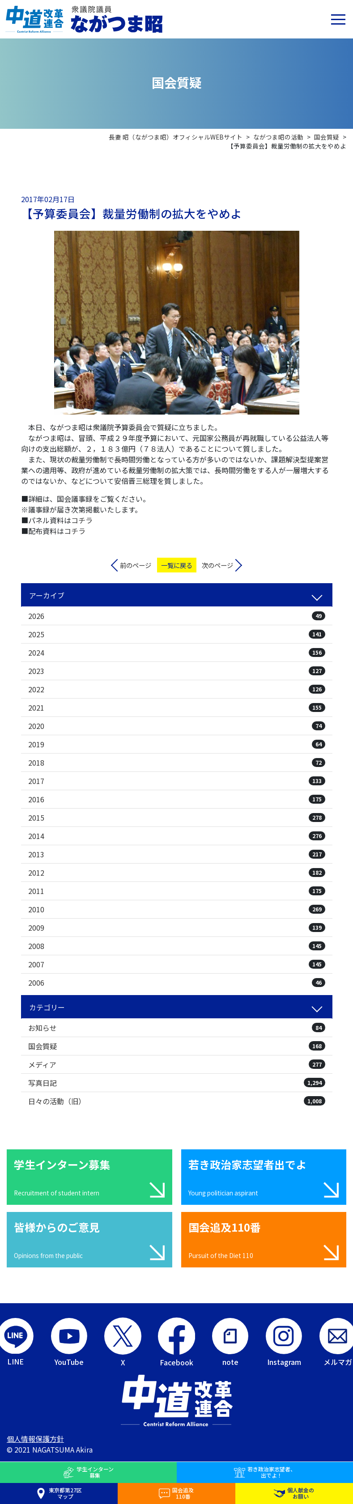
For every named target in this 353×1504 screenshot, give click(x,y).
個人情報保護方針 (35, 1438)
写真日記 (176, 1082)
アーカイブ (46, 595)
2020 (176, 725)
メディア (176, 1064)
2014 (176, 835)
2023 (176, 670)
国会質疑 (176, 1046)
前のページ (135, 565)
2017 (176, 780)
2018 (176, 762)
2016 (176, 799)
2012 (176, 872)
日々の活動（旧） (176, 1101)
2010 (176, 909)
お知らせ (176, 1027)
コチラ (82, 520)
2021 (176, 707)
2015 (176, 817)
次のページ (217, 565)
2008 (176, 946)
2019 (176, 744)
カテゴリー (47, 1007)
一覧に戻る (176, 565)
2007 (176, 964)
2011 (176, 890)
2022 (176, 689)
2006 (176, 982)
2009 (176, 927)
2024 (176, 652)
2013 (176, 854)
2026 (176, 615)
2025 (176, 634)
